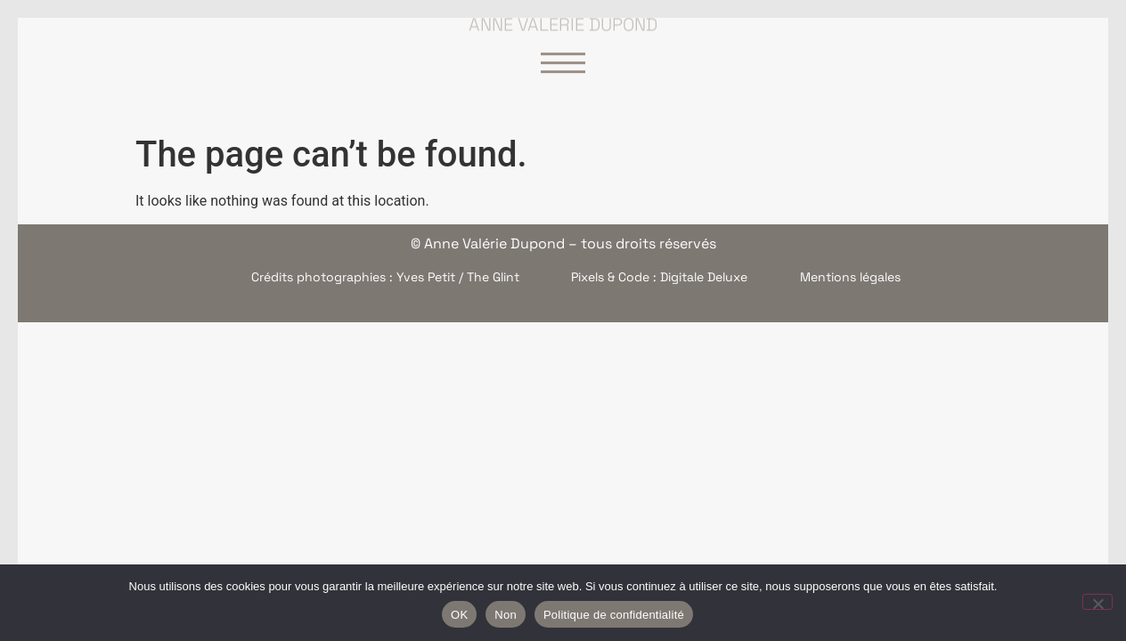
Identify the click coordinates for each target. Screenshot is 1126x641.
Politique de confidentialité (613, 614)
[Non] (1097, 602)
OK (459, 614)
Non (505, 614)
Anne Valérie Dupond (563, 19)
